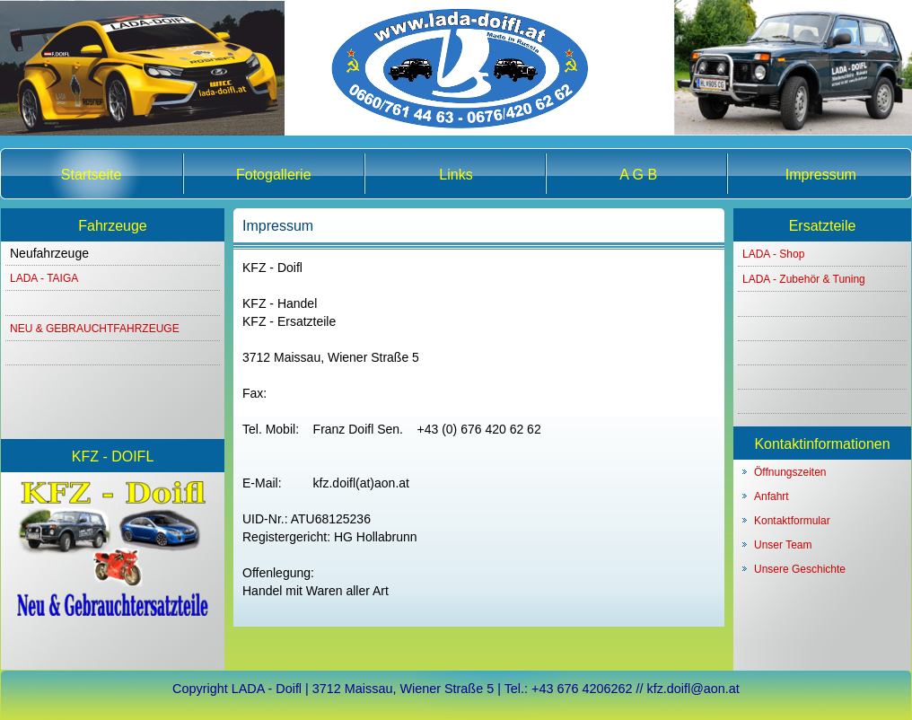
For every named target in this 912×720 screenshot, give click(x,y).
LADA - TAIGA (44, 278)
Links (455, 174)
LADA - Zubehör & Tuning (803, 279)
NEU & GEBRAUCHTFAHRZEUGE (95, 328)
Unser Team (782, 545)
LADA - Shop (773, 254)
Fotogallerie (273, 174)
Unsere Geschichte (800, 569)
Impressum (820, 174)
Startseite (91, 174)
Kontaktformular (792, 520)
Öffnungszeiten (790, 472)
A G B (638, 174)
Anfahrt (771, 496)
